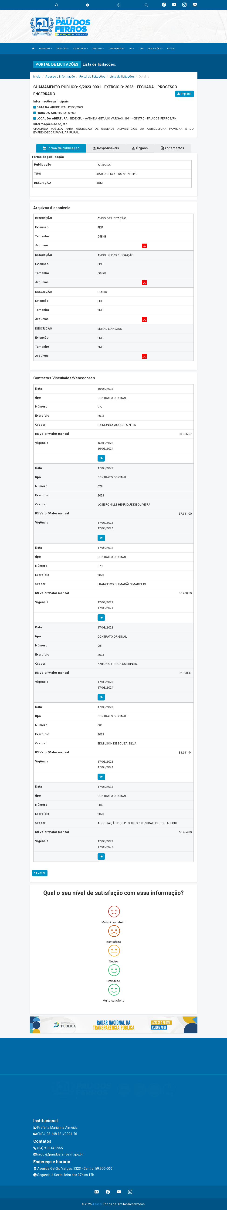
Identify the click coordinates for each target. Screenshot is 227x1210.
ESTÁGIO (171, 49)
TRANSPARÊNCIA (116, 49)
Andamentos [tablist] (172, 148)
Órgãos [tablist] (140, 148)
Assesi (97, 1204)
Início (37, 76)
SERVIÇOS (98, 49)
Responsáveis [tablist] (106, 148)
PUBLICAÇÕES (155, 49)
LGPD (141, 49)
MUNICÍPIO (62, 49)
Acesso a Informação (60, 76)
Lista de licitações (122, 76)
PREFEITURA (45, 49)
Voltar (39, 873)
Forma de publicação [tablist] (61, 148)
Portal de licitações (92, 76)
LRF (131, 49)
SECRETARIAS (80, 49)
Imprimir (184, 93)
